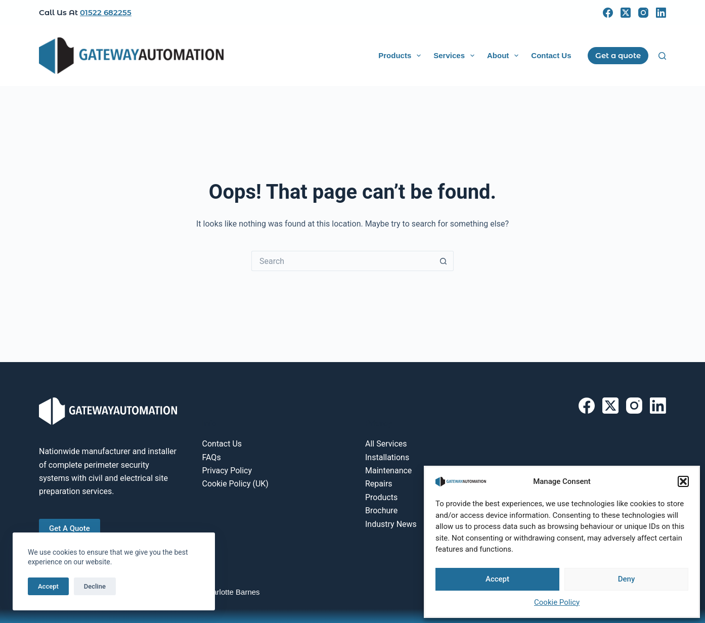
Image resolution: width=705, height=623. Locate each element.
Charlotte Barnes (231, 592)
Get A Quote (69, 528)
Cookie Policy (557, 602)
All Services (386, 444)
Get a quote (618, 55)
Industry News (391, 524)
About (504, 56)
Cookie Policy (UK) (235, 483)
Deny (626, 579)
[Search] (662, 56)
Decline (95, 586)
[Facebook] (608, 13)
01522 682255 (105, 12)
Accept (497, 579)
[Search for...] (342, 261)
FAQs (211, 457)
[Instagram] (643, 13)
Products (401, 56)
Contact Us (551, 55)
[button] (683, 481)
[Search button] (443, 261)
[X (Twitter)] (626, 13)
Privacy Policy (227, 470)
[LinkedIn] (661, 13)
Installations (387, 457)
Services (455, 56)
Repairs (378, 483)
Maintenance (388, 470)
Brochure (381, 510)
